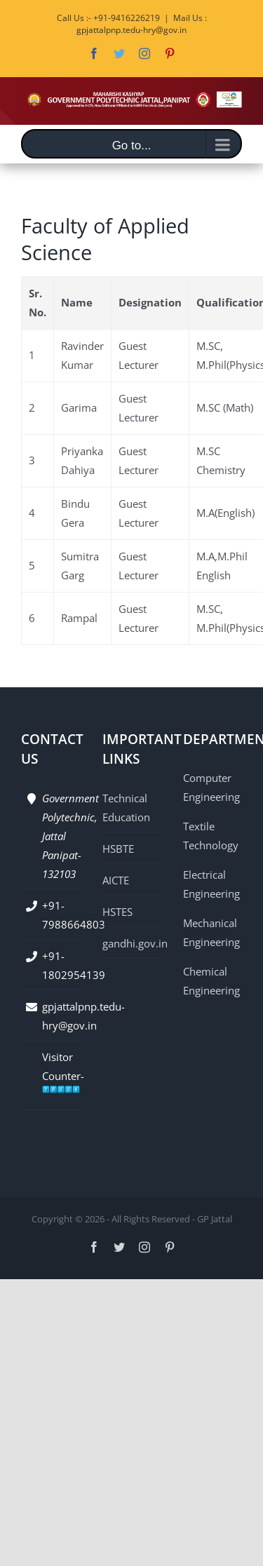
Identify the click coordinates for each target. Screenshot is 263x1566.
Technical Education (126, 807)
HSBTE (118, 849)
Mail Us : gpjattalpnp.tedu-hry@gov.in (141, 24)
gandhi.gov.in (131, 943)
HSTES (117, 912)
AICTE (115, 880)
